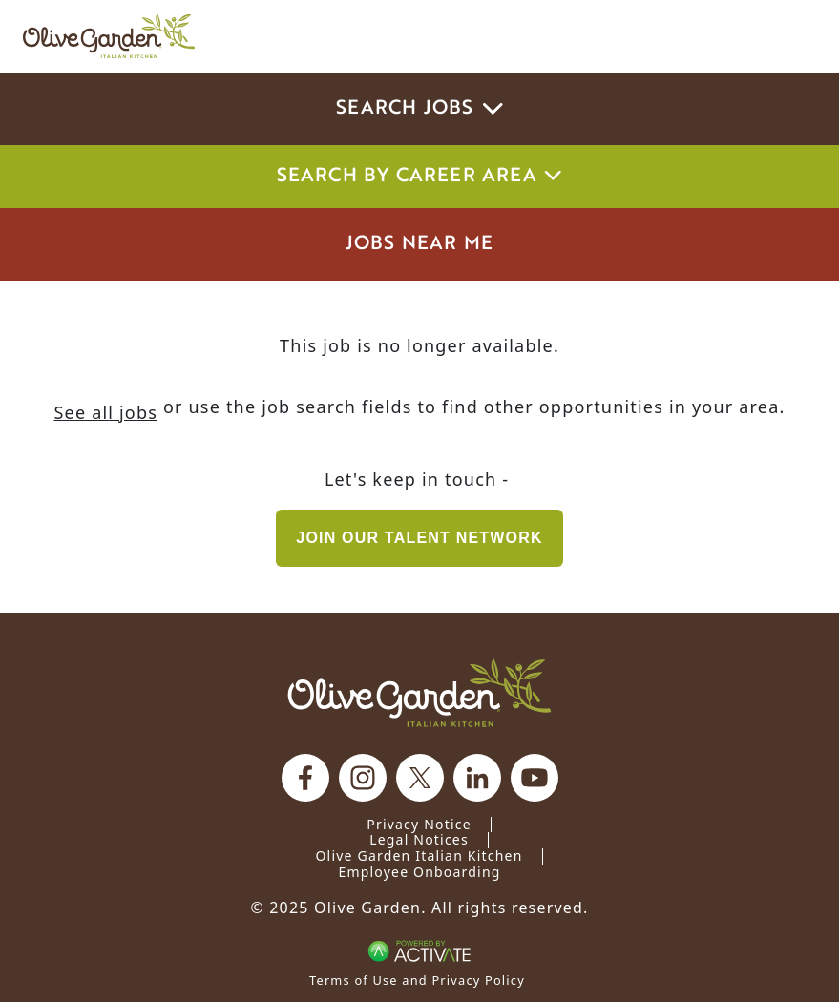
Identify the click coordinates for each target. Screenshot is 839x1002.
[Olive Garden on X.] (420, 778)
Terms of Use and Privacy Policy (417, 980)
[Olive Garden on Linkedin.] (477, 778)
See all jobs (105, 412)
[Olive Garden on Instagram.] (363, 778)
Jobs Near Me (419, 244)
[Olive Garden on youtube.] (534, 778)
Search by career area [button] (420, 176)
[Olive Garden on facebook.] (305, 778)
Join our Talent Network (419, 538)
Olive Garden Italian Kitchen (418, 855)
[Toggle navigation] (789, 36)
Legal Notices (419, 839)
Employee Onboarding (419, 872)
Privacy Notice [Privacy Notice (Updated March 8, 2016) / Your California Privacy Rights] (419, 824)
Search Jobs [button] (419, 108)
